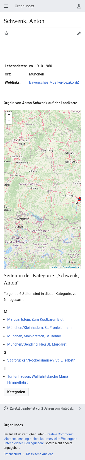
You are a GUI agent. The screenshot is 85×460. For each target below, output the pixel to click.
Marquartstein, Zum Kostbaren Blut (35, 319)
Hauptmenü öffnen (5, 6)
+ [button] (9, 115)
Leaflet (54, 267)
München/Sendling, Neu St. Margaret (37, 344)
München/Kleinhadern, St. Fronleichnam (39, 328)
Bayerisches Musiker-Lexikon (52, 82)
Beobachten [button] (6, 33)
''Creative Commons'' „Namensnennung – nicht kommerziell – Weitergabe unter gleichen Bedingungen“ (40, 438)
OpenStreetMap (71, 267)
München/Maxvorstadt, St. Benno (34, 336)
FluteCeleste (69, 408)
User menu (79, 6)
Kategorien (16, 392)
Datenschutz (12, 454)
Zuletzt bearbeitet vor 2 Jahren (32, 408)
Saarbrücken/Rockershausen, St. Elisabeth (41, 360)
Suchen (70, 6)
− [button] (9, 121)
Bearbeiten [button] (78, 33)
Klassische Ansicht (39, 454)
